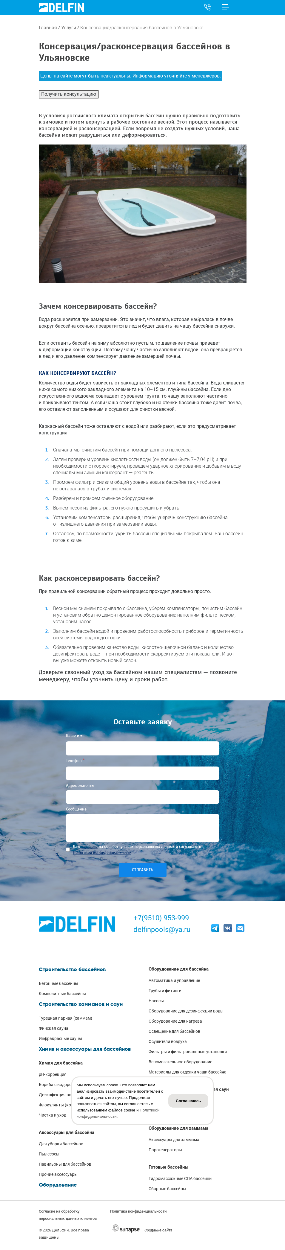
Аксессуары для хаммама (174, 1139)
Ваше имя (75, 735)
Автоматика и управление (174, 980)
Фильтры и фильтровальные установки (188, 1051)
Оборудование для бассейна (179, 969)
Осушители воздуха (168, 1041)
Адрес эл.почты (80, 785)
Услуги (68, 28)
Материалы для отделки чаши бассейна (188, 1072)
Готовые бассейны (168, 1167)
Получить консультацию (68, 94)
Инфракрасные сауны (60, 1038)
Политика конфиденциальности (138, 1211)
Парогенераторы (165, 1149)
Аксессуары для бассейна (66, 1132)
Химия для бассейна (61, 1063)
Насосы (156, 1000)
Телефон (74, 760)
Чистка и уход (52, 1115)
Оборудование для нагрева (175, 1021)
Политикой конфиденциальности (102, 852)
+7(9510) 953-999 (161, 918)
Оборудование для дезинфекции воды (186, 1011)
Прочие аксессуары (58, 1174)
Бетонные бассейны (58, 983)
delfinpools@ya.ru (161, 929)
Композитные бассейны (62, 993)
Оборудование (58, 1184)
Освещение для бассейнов (174, 1031)
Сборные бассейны (167, 1188)
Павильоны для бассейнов (65, 1164)
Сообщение (76, 809)
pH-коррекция (53, 1074)
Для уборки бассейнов (61, 1143)
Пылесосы (49, 1154)
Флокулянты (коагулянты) (65, 1105)
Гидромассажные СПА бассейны (180, 1178)
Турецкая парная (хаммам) (65, 1018)
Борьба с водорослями (61, 1084)
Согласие (89, 846)
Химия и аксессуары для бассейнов (85, 1049)
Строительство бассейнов (72, 969)
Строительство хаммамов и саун (81, 1004)
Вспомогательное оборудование (180, 1061)
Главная (48, 28)
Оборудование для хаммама (178, 1128)
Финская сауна (53, 1028)
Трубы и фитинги (165, 990)
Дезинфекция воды (58, 1094)
